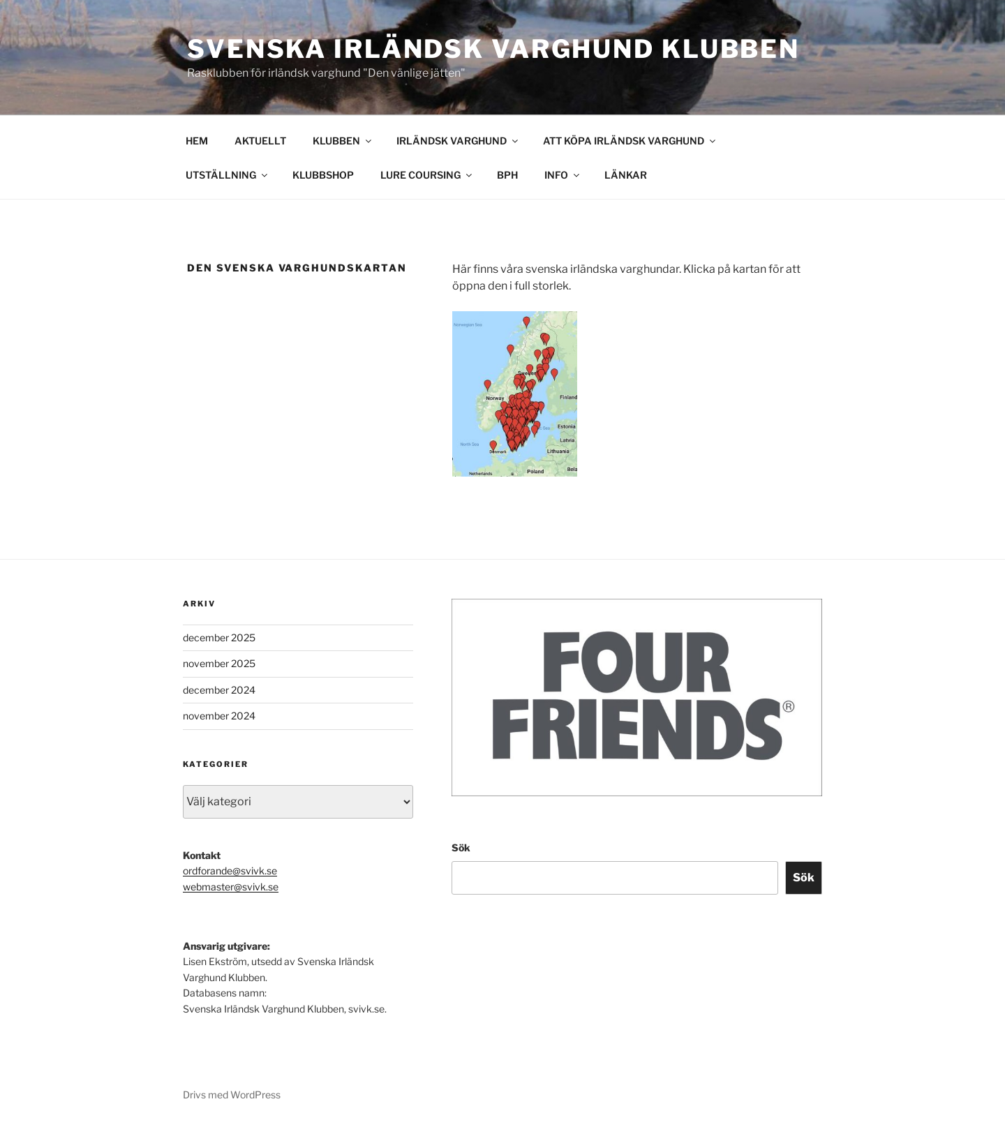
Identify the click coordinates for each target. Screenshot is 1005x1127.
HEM (197, 141)
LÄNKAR (625, 175)
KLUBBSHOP (323, 175)
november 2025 (219, 663)
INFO (562, 175)
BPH (507, 175)
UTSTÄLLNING (227, 175)
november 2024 (219, 716)
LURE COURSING (427, 175)
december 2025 (219, 637)
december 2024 (219, 690)
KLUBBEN (343, 141)
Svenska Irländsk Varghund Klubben (493, 48)
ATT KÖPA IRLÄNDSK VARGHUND (630, 141)
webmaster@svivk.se (230, 887)
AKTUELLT (260, 141)
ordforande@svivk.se (230, 870)
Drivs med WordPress (232, 1094)
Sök (461, 847)
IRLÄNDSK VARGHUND (458, 141)
